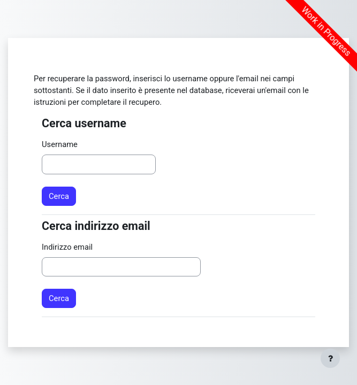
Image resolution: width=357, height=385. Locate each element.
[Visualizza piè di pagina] (330, 358)
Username (60, 144)
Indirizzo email (67, 247)
